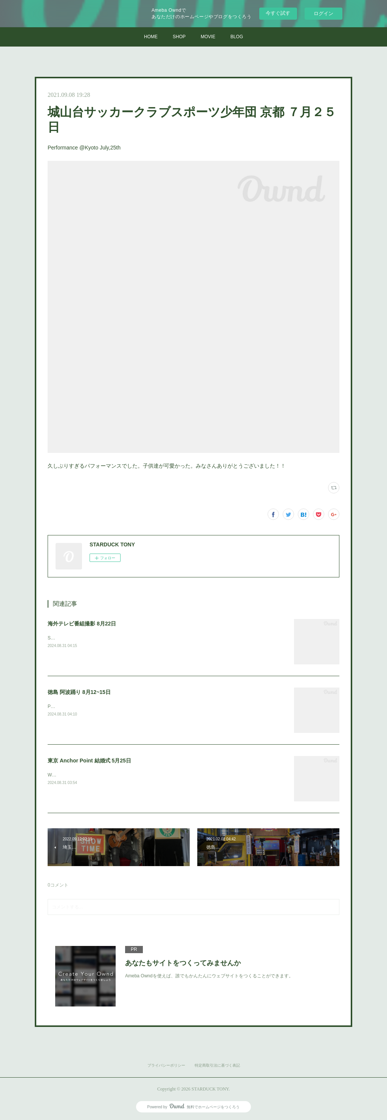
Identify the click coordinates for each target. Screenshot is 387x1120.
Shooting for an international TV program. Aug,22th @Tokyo (107, 638)
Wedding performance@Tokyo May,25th (88, 775)
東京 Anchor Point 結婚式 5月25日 (89, 761)
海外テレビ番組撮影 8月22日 (82, 624)
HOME (151, 36)
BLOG (237, 36)
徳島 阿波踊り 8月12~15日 (79, 692)
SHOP (179, 36)
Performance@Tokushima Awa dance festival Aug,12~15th (107, 706)
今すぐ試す (278, 13)
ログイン (323, 13)
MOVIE (208, 36)
